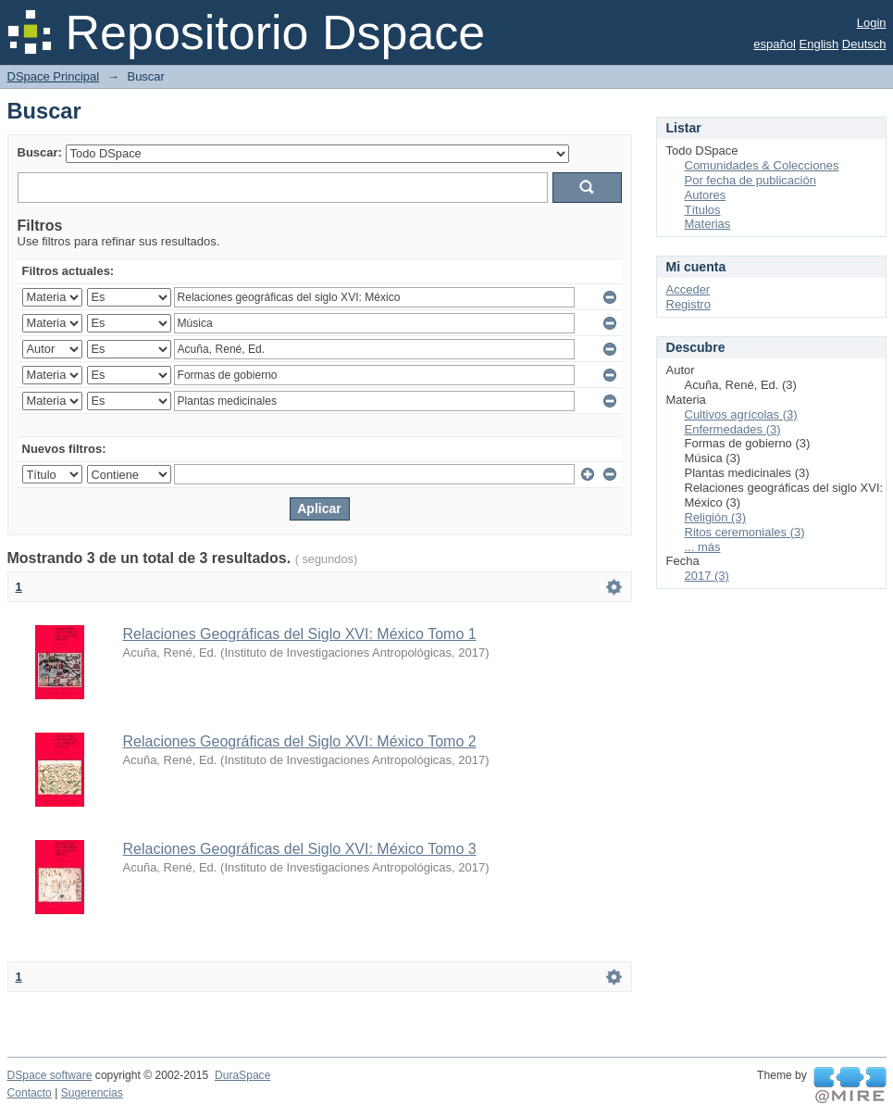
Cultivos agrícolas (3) (741, 414)
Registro (688, 304)
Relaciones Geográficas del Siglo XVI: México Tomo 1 (300, 634)
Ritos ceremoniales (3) (745, 532)
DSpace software (50, 1075)
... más (703, 547)
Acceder (688, 289)
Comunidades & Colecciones (762, 165)
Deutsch (864, 44)
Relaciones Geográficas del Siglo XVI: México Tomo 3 (300, 849)
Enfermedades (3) (733, 429)
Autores (705, 195)
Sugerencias (92, 1092)
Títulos (703, 210)
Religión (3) (715, 517)
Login (872, 23)
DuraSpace (242, 1075)
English (819, 44)
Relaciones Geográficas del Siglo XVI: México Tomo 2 (300, 741)
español (774, 44)
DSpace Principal (53, 76)
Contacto (29, 1092)
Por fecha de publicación (750, 180)
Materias (708, 224)
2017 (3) (707, 576)
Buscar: (40, 152)
